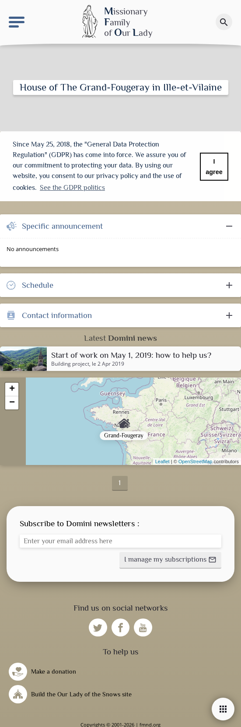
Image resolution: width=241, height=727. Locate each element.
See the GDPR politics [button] (72, 188)
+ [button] (12, 388)
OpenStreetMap (195, 460)
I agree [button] (214, 166)
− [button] (12, 401)
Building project (70, 362)
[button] (170, 558)
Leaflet (162, 460)
